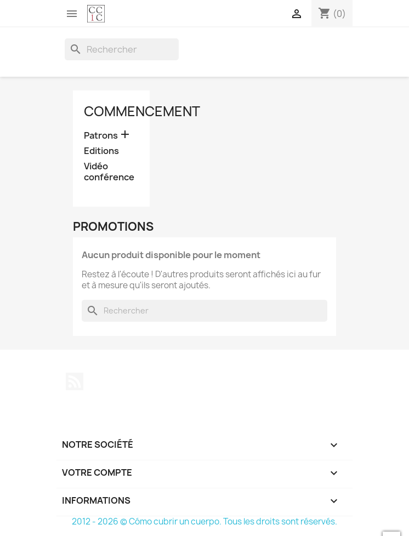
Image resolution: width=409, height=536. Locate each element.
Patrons (101, 135)
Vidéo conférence (109, 172)
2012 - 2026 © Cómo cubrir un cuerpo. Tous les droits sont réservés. (204, 521)
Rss (74, 381)
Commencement (142, 111)
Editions (101, 151)
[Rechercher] (122, 49)
